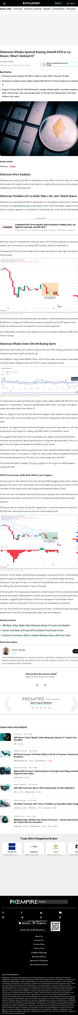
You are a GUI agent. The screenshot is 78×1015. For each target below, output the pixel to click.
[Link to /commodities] (58, 9)
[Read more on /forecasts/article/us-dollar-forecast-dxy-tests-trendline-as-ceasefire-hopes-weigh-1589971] (5, 805)
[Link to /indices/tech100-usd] (37, 826)
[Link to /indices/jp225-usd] (21, 777)
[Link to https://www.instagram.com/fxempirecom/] (10, 917)
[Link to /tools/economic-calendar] (33, 9)
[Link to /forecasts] (17, 9)
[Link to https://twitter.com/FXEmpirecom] (10, 913)
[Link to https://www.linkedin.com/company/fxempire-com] (48, 912)
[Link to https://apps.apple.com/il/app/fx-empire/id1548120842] (24, 923)
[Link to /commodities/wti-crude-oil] (43, 761)
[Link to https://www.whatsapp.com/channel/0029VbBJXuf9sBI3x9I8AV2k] (48, 917)
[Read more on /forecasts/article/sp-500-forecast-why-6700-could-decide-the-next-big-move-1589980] (5, 789)
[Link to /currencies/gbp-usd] (35, 808)
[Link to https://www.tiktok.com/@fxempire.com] (67, 917)
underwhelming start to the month (27, 206)
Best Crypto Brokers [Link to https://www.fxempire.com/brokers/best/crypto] (41, 703)
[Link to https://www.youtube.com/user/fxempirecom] (67, 913)
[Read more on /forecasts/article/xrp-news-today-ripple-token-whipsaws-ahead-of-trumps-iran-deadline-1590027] (5, 738)
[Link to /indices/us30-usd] (20, 826)
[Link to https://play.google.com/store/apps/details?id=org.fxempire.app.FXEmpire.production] (39, 923)
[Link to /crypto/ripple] (18, 744)
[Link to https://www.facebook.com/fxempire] (29, 912)
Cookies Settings (39, 952)
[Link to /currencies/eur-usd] (20, 808)
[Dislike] (45, 685)
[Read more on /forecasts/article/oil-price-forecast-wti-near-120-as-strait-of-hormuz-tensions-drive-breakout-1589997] (5, 755)
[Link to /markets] (47, 9)
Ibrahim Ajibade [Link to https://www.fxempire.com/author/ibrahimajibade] (18, 650)
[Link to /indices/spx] (18, 792)
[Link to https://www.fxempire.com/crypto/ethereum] (9, 166)
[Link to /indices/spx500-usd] (33, 792)
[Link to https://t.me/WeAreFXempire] (29, 917)
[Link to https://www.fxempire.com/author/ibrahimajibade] (7, 61)
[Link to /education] (71, 9)
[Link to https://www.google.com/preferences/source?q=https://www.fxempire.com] (59, 64)
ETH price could (35, 463)
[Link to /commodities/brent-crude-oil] (23, 761)
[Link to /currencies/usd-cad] (49, 808)
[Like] (37, 685)
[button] (4, 3)
